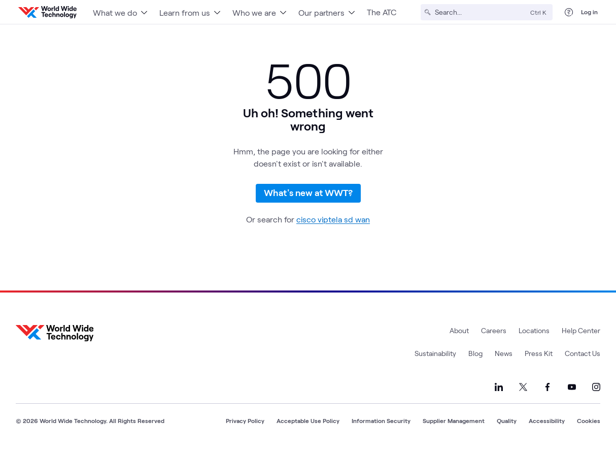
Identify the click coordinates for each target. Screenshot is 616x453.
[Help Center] (569, 12)
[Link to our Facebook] (547, 390)
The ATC (381, 12)
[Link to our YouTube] (572, 390)
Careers (493, 334)
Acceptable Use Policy (308, 424)
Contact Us (582, 356)
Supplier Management (454, 424)
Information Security (381, 424)
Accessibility (547, 424)
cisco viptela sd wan (333, 223)
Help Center (581, 334)
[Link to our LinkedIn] (499, 390)
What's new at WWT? (308, 194)
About (459, 334)
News (503, 356)
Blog (475, 356)
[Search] (480, 12)
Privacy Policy (245, 424)
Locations (534, 334)
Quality (507, 424)
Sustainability (435, 356)
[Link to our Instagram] (596, 390)
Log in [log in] (589, 11)
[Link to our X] (523, 390)
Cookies (588, 424)
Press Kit (539, 356)
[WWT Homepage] (47, 12)
